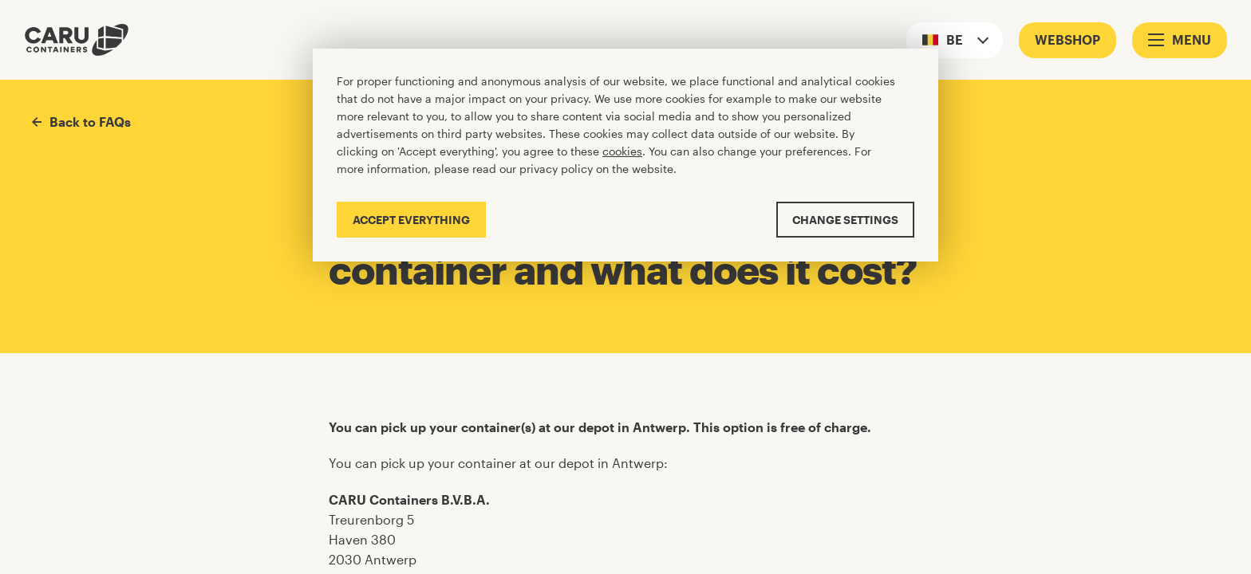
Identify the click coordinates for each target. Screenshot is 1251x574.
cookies (622, 151)
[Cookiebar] (625, 155)
